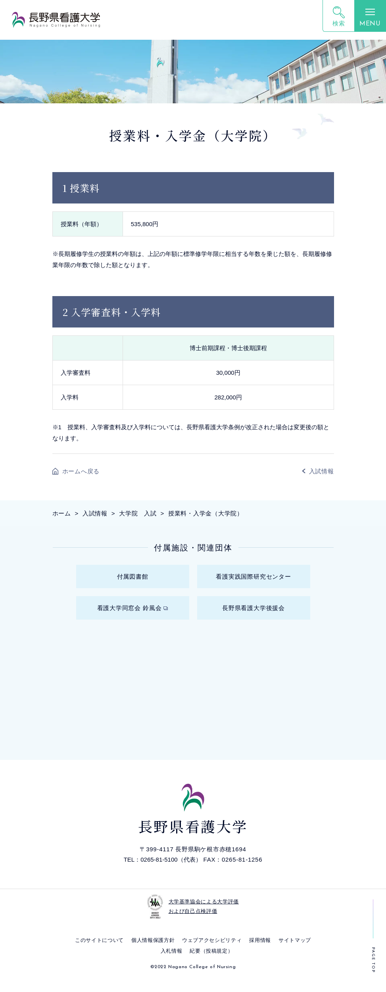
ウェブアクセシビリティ (212, 948)
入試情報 (321, 471)
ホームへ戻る (81, 471)
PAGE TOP (373, 960)
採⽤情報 (260, 948)
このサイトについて (99, 948)
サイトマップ (294, 948)
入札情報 (171, 959)
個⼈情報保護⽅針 (153, 948)
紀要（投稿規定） (211, 959)
